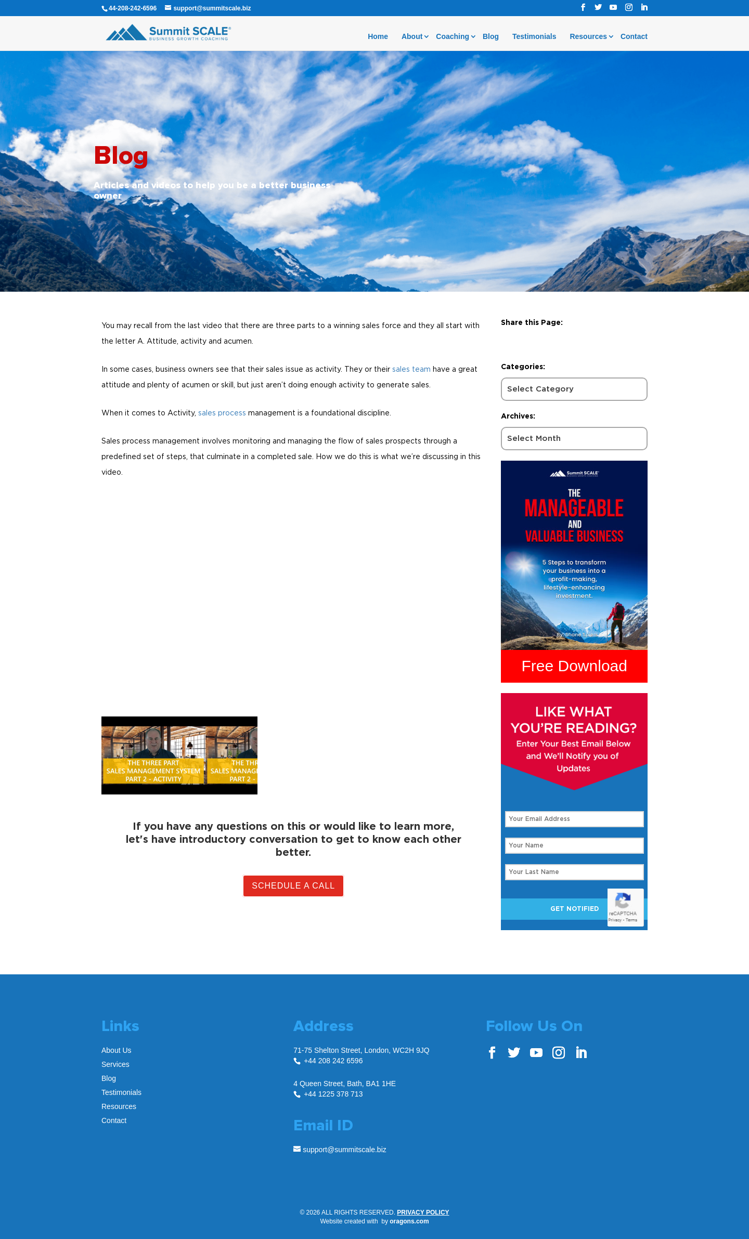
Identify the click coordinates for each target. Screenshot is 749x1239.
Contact (634, 37)
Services (115, 1064)
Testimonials (534, 37)
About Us (116, 1050)
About (412, 37)
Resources (588, 37)
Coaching (452, 37)
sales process (222, 412)
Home (378, 37)
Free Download (574, 665)
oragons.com (409, 1221)
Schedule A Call (293, 885)
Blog (491, 37)
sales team (411, 369)
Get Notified (574, 909)
